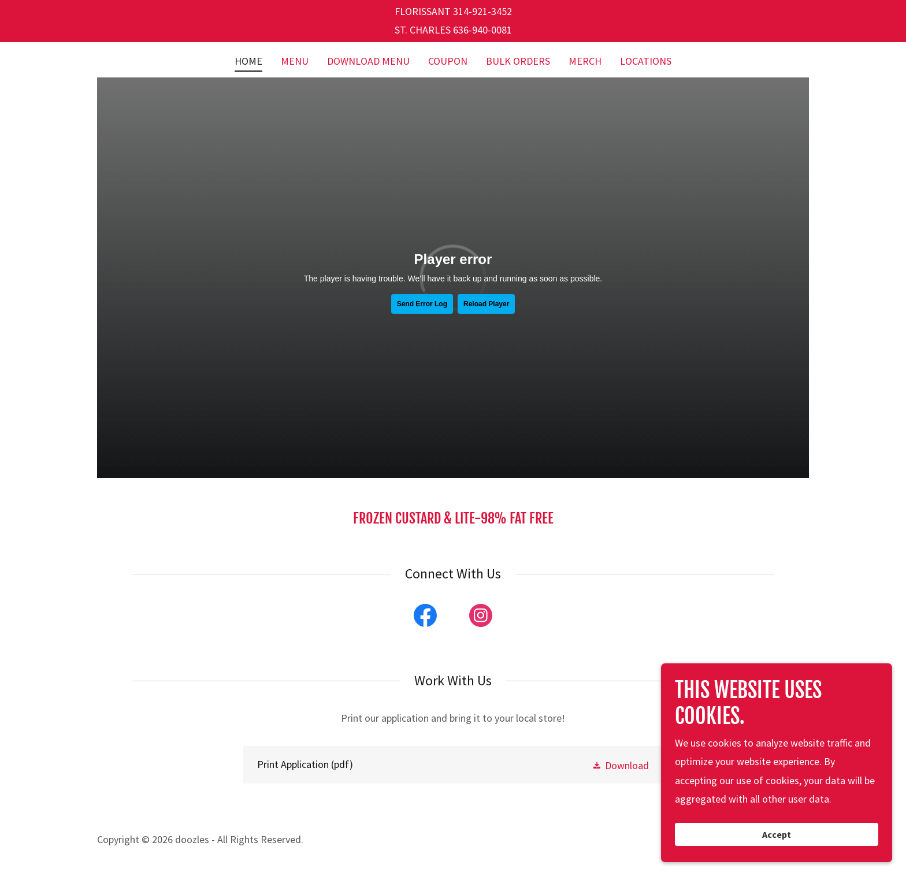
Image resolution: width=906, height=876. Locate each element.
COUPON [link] (447, 61)
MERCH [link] (585, 61)
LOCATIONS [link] (645, 61)
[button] (620, 765)
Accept (776, 834)
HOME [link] (248, 61)
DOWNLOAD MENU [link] (368, 61)
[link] (425, 618)
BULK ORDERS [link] (518, 61)
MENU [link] (295, 61)
